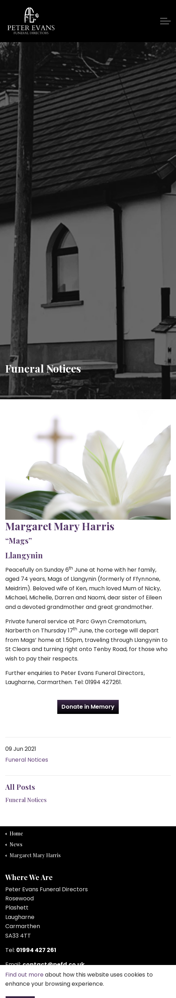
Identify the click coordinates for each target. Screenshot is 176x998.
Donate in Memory (88, 707)
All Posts (20, 787)
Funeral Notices (26, 760)
